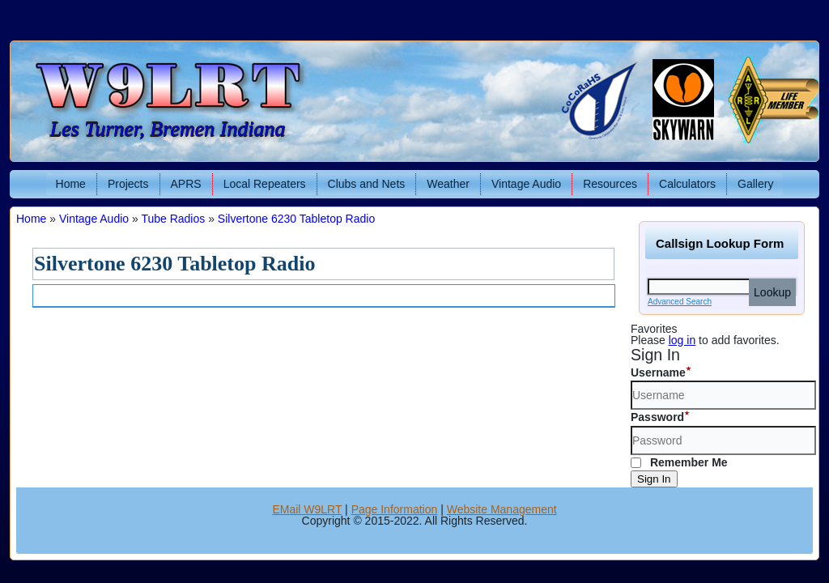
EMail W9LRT (307, 509)
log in (682, 340)
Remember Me (679, 462)
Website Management (502, 509)
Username (658, 372)
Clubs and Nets (367, 183)
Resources (610, 183)
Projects (128, 183)
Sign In (654, 479)
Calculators (687, 183)
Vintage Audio (526, 183)
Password (657, 417)
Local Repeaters (264, 183)
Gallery (755, 183)
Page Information (394, 509)
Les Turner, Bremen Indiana (168, 129)
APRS (186, 183)
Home (71, 183)
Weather (448, 183)
